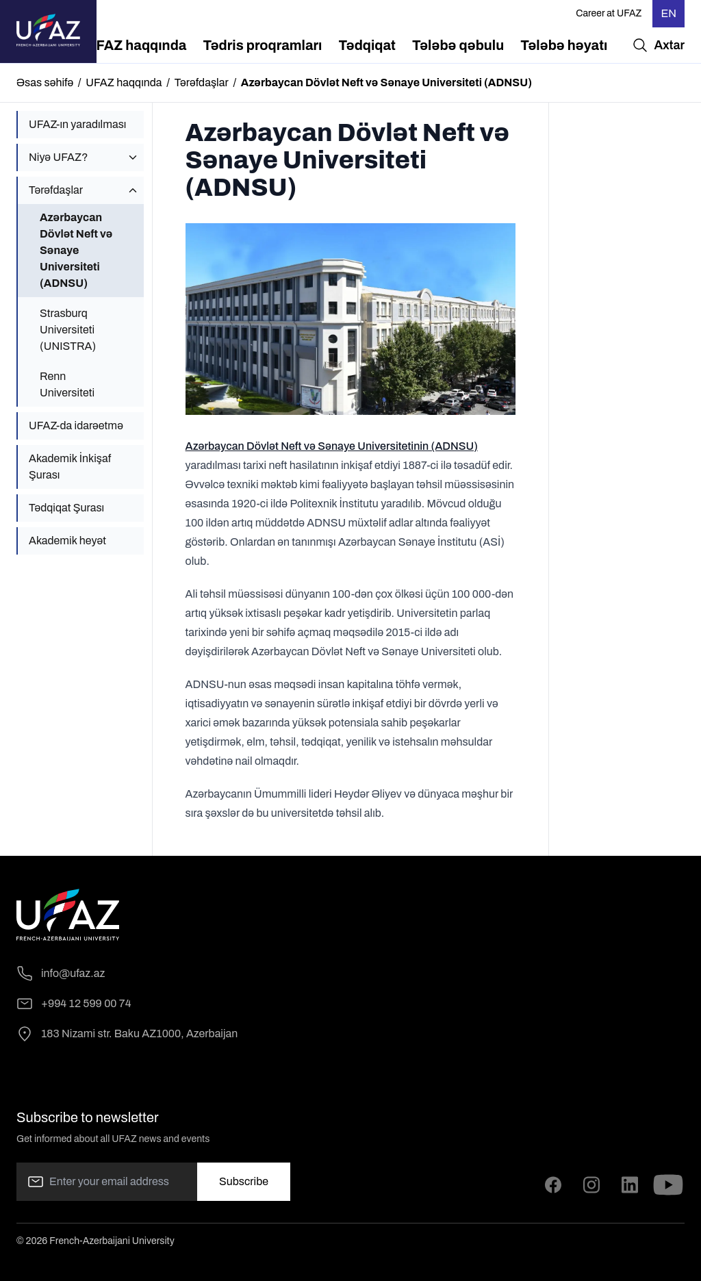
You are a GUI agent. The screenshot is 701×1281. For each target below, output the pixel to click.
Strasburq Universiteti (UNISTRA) (68, 329)
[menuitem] (136, 45)
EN (668, 13)
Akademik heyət (67, 540)
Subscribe (243, 1181)
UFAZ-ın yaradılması (77, 124)
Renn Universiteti (67, 384)
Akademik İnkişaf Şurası (70, 467)
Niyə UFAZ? (58, 157)
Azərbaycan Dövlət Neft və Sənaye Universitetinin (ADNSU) (332, 446)
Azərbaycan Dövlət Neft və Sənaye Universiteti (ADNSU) (76, 250)
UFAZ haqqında (124, 82)
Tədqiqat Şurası (66, 507)
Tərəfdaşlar (202, 82)
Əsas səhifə (44, 82)
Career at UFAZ (608, 13)
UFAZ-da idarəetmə (76, 425)
